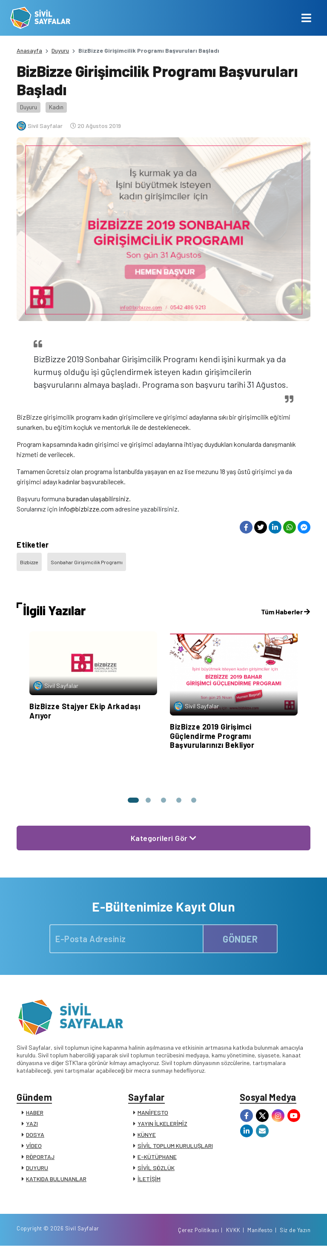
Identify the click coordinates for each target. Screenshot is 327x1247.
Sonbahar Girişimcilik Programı (87, 562)
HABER (34, 1112)
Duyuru (60, 50)
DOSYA (35, 1135)
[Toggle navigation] (306, 18)
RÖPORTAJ (40, 1157)
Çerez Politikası (198, 1231)
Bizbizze (29, 562)
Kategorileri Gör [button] (164, 838)
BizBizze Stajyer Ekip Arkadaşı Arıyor (84, 711)
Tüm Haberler (285, 612)
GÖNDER (240, 938)
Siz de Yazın (295, 1231)
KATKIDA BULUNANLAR (56, 1179)
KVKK (233, 1231)
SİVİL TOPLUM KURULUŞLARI (175, 1146)
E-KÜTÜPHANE (157, 1157)
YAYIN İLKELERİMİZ (162, 1124)
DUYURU (37, 1168)
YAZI (32, 1124)
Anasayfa (29, 50)
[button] (132, 800)
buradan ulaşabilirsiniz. (98, 498)
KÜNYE (147, 1135)
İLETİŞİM (149, 1179)
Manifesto (260, 1231)
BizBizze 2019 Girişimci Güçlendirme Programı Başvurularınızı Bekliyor (212, 736)
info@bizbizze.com (86, 509)
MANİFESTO (153, 1112)
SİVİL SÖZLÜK (156, 1168)
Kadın (56, 107)
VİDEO (34, 1146)
